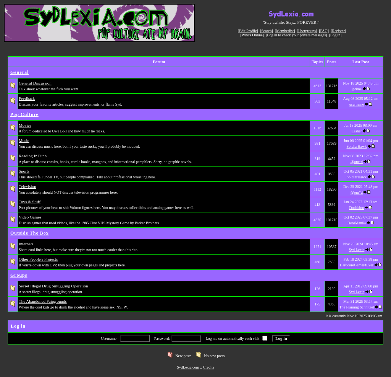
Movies (25, 125)
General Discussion (35, 83)
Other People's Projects (38, 259)
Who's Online (252, 35)
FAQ (324, 31)
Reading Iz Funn (33, 155)
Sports (24, 171)
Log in (335, 35)
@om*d (357, 162)
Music (24, 140)
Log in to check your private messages (296, 35)
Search (266, 31)
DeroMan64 (356, 223)
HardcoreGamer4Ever (356, 265)
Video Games (30, 217)
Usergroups (307, 31)
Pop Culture (24, 114)
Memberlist (285, 31)
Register (338, 31)
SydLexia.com (188, 367)
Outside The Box (29, 233)
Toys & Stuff (29, 201)
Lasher (356, 131)
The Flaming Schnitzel (356, 307)
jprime (357, 89)
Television (27, 186)
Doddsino (356, 208)
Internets (26, 244)
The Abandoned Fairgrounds (43, 301)
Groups (18, 275)
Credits (208, 367)
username (356, 104)
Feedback (27, 98)
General (19, 72)
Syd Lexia (357, 250)
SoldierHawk (357, 146)
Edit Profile (248, 31)
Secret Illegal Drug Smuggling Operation (53, 286)
